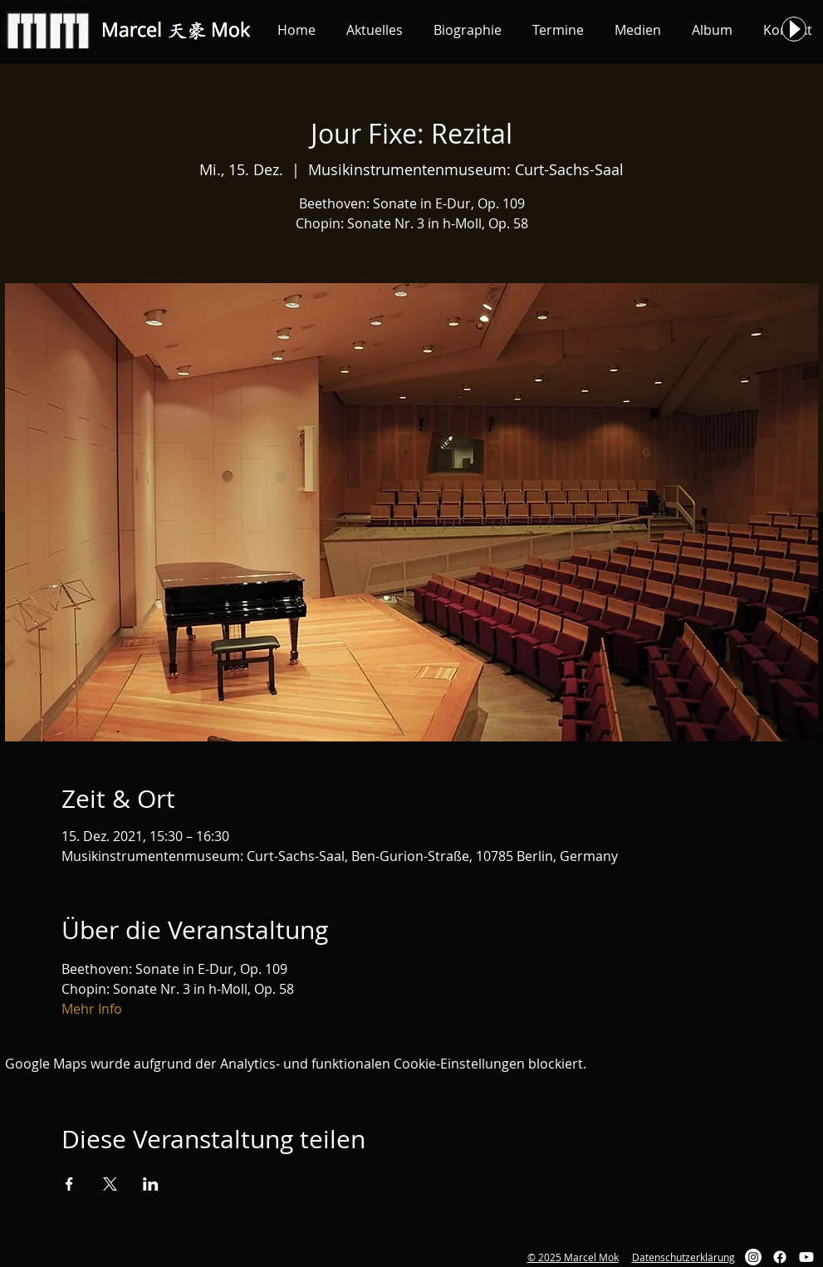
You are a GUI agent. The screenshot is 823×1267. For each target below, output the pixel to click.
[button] (375, 30)
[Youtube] (806, 1257)
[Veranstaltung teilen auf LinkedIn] (151, 1184)
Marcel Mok (590, 1257)
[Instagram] (753, 1257)
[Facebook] (780, 1257)
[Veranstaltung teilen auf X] (110, 1184)
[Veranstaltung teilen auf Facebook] (69, 1184)
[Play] (794, 29)
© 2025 (544, 1257)
